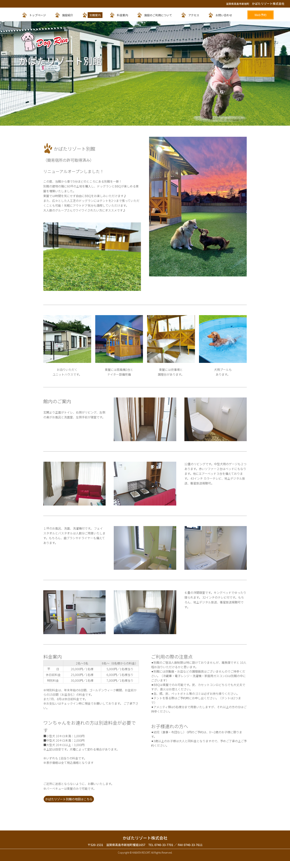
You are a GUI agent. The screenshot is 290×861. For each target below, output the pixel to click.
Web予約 (260, 15)
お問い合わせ (223, 15)
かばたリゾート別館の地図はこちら (68, 799)
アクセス (193, 15)
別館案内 (95, 15)
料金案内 (122, 15)
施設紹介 (67, 15)
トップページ (37, 15)
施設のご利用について (158, 15)
